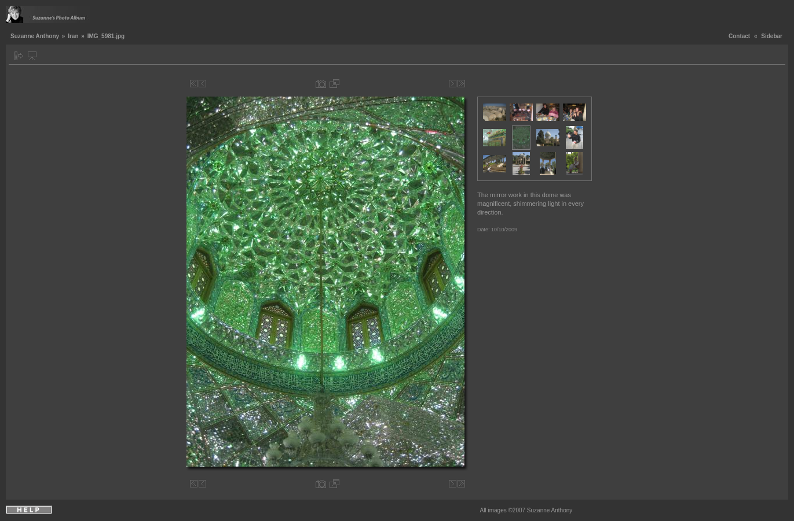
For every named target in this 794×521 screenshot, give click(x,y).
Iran (73, 36)
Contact (739, 36)
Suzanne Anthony (34, 36)
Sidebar (771, 36)
